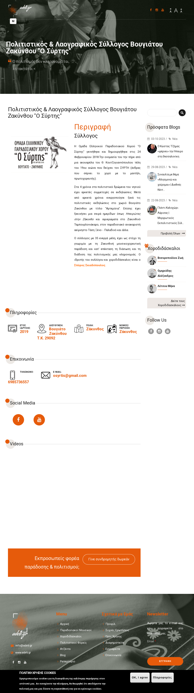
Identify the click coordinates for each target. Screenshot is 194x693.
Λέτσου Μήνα (166, 286)
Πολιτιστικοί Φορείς (73, 642)
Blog (63, 655)
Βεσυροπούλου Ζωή (170, 257)
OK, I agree (140, 677)
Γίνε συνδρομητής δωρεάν (108, 559)
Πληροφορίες (162, 677)
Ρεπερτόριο (67, 661)
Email (151, 641)
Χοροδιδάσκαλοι (70, 636)
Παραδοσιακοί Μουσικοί (76, 630)
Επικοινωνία (113, 655)
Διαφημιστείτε (115, 642)
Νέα (174, 138)
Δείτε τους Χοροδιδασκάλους (171, 303)
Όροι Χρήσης (114, 636)
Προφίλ (110, 624)
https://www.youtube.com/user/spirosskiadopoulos (39, 419)
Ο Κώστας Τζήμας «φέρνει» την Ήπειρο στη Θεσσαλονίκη (170, 151)
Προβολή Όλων (173, 233)
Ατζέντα (65, 649)
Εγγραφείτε (113, 649)
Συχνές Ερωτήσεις (117, 630)
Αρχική (64, 624)
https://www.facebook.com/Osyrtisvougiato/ (18, 419)
